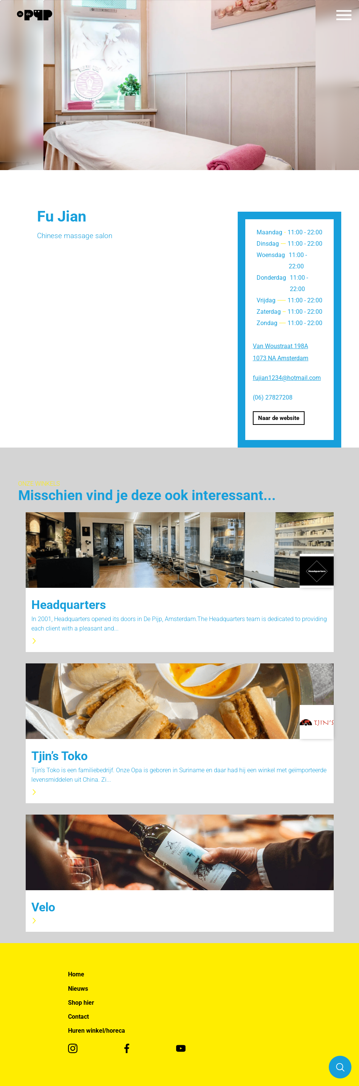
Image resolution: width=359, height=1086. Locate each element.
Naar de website (278, 418)
